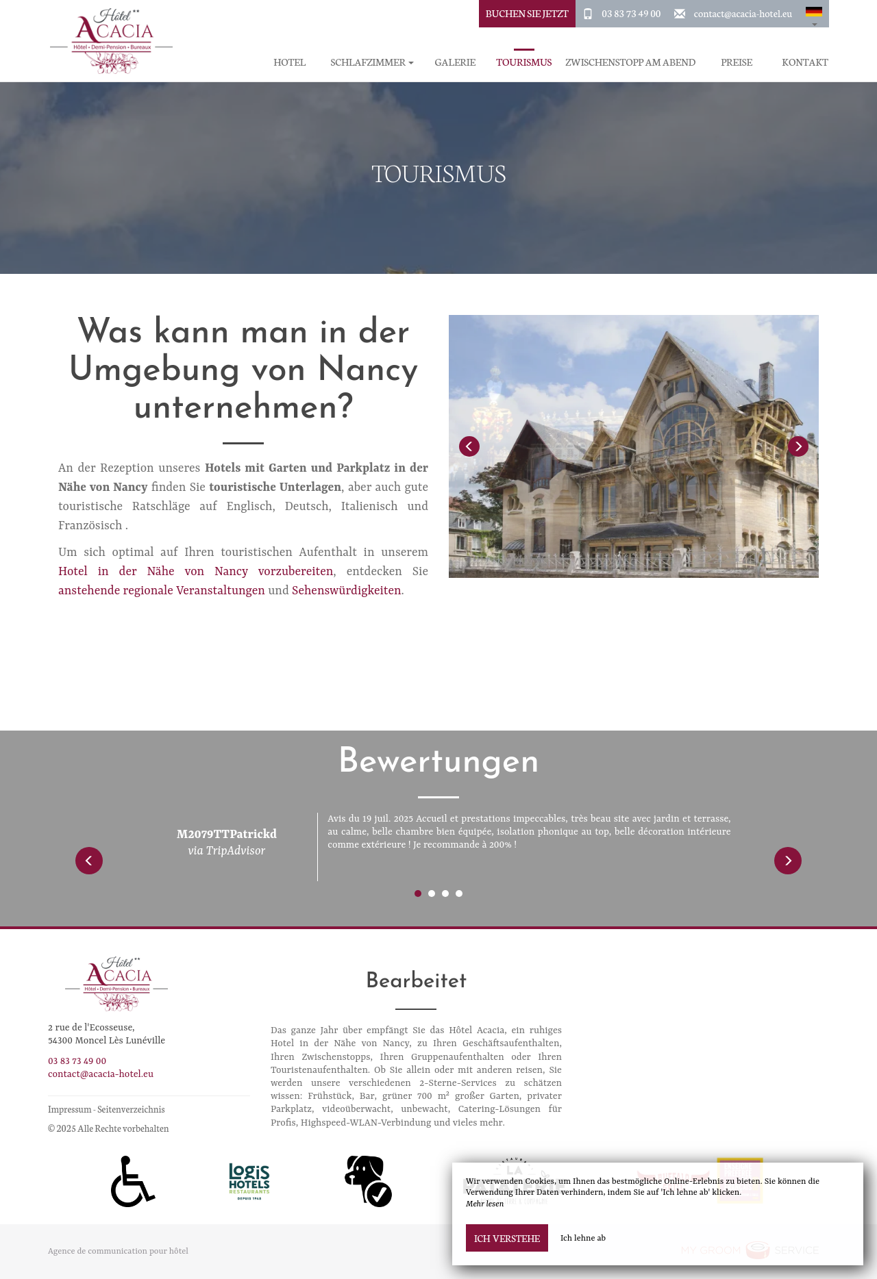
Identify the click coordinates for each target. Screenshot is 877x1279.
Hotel (289, 61)
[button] (814, 14)
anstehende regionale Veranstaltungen (161, 591)
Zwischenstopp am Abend (630, 61)
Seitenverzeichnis (130, 1108)
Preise (736, 61)
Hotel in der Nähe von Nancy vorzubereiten (195, 572)
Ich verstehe (507, 1238)
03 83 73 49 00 (631, 13)
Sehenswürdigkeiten (346, 591)
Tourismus (524, 61)
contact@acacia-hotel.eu (743, 13)
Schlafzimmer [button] (373, 61)
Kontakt (805, 61)
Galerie (455, 61)
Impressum (70, 1108)
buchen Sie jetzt (527, 13)
